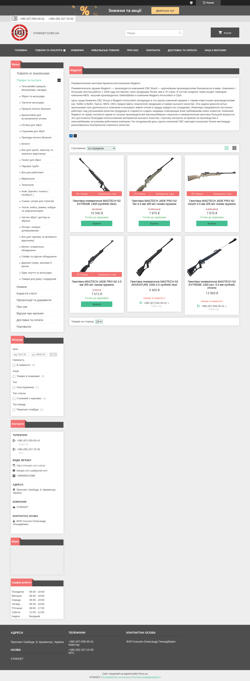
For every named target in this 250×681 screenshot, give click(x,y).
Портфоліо (24, 326)
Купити (97, 223)
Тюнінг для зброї (31, 159)
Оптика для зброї (31, 125)
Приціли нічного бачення (36, 108)
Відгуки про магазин (30, 313)
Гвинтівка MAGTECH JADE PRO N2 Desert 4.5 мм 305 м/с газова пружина (212, 202)
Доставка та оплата (182, 50)
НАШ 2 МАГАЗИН (215, 50)
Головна (21, 50)
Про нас (132, 50)
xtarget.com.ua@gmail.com (31, 470)
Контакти (153, 50)
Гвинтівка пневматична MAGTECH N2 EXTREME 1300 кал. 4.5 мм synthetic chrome (212, 284)
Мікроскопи (28, 178)
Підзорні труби (30, 166)
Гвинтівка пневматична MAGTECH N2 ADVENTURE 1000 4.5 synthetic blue (154, 283)
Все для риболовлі (32, 172)
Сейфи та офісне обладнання (39, 256)
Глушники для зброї (33, 131)
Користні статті (27, 293)
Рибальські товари (105, 50)
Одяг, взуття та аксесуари (36, 272)
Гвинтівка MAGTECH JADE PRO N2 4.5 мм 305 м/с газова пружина (96, 283)
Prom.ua (143, 673)
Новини (22, 286)
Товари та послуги (48, 50)
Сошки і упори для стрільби (37, 201)
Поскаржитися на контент (116, 677)
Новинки (77, 50)
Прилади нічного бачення (36, 137)
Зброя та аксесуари (33, 96)
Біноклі (25, 143)
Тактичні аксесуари (32, 102)
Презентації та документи (34, 300)
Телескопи (27, 184)
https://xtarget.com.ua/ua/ (31, 465)
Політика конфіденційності (146, 677)
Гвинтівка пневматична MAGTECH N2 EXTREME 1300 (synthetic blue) (97, 202)
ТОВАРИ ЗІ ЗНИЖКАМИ (33, 73)
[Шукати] (180, 33)
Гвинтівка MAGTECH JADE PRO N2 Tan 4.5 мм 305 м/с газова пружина (154, 202)
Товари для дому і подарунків (38, 278)
